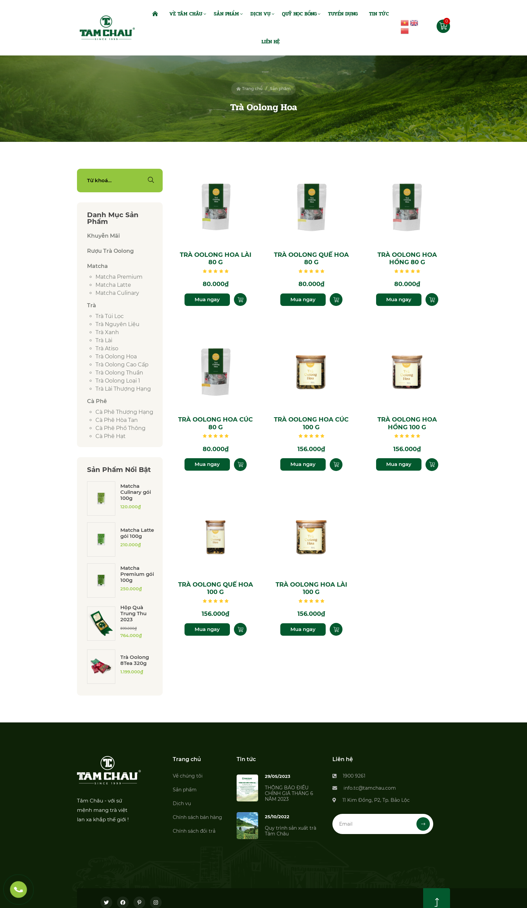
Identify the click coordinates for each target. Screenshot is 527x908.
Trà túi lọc (109, 316)
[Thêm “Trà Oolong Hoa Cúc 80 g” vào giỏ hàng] (240, 464)
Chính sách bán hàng (197, 817)
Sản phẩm (185, 790)
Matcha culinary (117, 293)
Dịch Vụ (260, 14)
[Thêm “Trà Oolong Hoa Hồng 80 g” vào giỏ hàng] (431, 299)
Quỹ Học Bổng (299, 14)
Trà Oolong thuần (119, 372)
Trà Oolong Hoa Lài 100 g (311, 588)
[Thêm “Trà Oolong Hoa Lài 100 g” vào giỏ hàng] (336, 629)
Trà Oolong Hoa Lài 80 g (215, 258)
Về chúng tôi (188, 776)
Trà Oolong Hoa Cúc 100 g (311, 423)
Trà (91, 305)
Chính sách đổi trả (194, 831)
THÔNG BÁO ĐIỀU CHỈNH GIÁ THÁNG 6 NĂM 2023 (289, 793)
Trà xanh (107, 332)
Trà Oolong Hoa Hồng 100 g (407, 423)
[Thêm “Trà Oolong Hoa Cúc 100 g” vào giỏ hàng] (336, 464)
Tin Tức (379, 14)
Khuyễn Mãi (103, 236)
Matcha (97, 266)
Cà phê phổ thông (120, 428)
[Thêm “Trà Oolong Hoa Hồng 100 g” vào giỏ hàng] (431, 464)
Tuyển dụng (343, 14)
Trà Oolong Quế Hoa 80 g (311, 258)
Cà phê (97, 401)
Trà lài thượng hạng (123, 389)
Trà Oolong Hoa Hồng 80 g (407, 258)
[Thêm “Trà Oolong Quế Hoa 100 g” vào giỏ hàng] (240, 629)
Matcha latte (113, 285)
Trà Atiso (106, 348)
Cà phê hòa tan (116, 420)
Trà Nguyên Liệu (117, 324)
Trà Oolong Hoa (116, 356)
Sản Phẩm (226, 14)
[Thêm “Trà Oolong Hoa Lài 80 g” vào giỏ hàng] (240, 299)
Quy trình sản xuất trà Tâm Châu (290, 831)
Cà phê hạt (110, 436)
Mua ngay (207, 299)
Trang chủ (249, 88)
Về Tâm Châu (185, 14)
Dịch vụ (182, 803)
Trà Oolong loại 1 (117, 381)
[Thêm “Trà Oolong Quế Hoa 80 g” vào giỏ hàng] (336, 299)
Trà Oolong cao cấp (122, 364)
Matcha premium (119, 277)
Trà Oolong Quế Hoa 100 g (215, 588)
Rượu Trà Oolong (110, 251)
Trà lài (103, 340)
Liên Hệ (270, 42)
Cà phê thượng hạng (124, 412)
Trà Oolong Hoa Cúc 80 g (215, 423)
